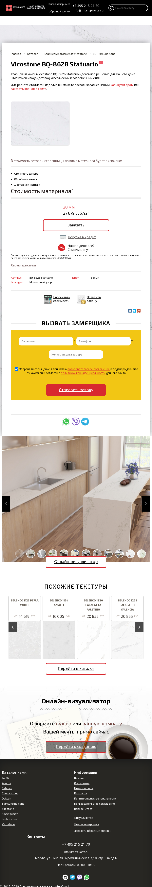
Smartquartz (10, 813)
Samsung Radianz (13, 803)
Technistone (10, 819)
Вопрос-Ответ (83, 808)
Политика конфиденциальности (95, 798)
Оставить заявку (94, 298)
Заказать (76, 224)
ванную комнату (102, 723)
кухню (63, 723)
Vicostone (8, 824)
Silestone (8, 808)
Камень (79, 778)
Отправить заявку (76, 389)
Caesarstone (10, 793)
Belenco (7, 788)
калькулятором (121, 85)
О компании (81, 783)
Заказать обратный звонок (92, 830)
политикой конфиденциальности (83, 373)
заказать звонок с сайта (28, 89)
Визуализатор (83, 817)
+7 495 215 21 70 (85, 5)
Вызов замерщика (59, 4)
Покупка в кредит (82, 237)
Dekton (6, 798)
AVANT (6, 778)
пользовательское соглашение (88, 369)
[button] (6, 504)
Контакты (80, 793)
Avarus (6, 783)
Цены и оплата (83, 788)
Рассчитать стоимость (61, 298)
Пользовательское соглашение (94, 803)
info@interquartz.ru (87, 10)
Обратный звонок (59, 11)
